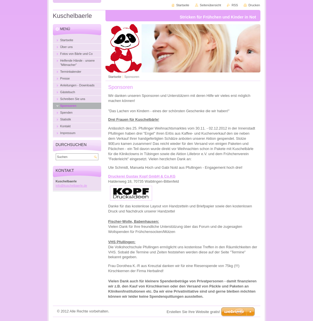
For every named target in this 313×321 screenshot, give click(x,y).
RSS (235, 5)
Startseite (114, 76)
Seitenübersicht (210, 5)
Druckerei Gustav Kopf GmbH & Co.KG (142, 176)
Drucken (254, 5)
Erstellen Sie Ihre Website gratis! (193, 312)
